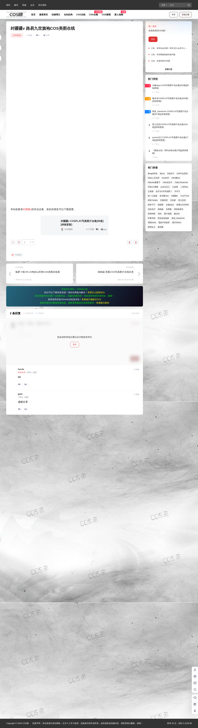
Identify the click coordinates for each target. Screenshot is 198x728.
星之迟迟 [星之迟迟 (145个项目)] (182, 200)
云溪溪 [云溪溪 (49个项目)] (150, 191)
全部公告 (168, 69)
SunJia (21, 669)
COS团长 (69, 528)
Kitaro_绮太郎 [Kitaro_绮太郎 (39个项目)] (153, 178)
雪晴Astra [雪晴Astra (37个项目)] (152, 222)
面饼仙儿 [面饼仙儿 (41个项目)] (151, 227)
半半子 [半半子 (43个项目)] (177, 191)
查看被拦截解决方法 (91, 599)
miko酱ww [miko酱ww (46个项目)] (175, 178)
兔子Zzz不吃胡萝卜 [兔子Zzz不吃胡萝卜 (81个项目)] (164, 191)
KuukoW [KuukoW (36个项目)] (165, 178)
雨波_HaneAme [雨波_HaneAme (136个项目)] (178, 218)
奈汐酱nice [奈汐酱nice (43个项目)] (164, 196)
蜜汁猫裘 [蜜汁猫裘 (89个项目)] (168, 214)
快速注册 (185, 14)
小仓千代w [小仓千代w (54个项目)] (184, 196)
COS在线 (17, 35)
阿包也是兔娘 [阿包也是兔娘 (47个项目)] (163, 218)
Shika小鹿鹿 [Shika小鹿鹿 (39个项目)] (153, 187)
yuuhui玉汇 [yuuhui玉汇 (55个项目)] (165, 187)
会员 (32, 5)
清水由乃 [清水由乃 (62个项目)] (151, 209)
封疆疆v (27, 508)
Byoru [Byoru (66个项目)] (162, 173)
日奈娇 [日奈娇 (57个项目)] (173, 200)
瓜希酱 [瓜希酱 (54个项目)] (169, 209)
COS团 (25, 723)
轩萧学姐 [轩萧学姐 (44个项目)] (151, 218)
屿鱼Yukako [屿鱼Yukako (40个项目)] (153, 200)
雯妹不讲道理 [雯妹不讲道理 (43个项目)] (164, 222)
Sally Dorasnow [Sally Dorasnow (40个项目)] (181, 182)
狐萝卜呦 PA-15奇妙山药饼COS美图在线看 (37, 571)
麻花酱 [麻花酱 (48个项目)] (160, 227)
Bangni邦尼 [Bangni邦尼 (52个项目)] (152, 173)
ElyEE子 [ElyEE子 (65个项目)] (170, 173)
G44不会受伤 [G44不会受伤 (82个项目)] (182, 173)
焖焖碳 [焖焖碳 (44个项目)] (160, 209)
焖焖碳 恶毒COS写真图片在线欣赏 (116, 571)
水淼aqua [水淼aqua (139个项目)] (170, 205)
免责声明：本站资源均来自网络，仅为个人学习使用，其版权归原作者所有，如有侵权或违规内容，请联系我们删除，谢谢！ (87, 723)
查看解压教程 (102, 602)
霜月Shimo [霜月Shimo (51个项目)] (176, 222)
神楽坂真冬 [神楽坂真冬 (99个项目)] (178, 209)
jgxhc (20, 693)
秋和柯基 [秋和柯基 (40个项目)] (151, 214)
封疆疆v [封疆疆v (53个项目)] (174, 196)
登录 (173, 14)
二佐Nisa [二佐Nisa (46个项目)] (184, 187)
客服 (24, 5)
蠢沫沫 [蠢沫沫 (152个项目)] (177, 214)
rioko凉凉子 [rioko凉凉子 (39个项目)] (167, 182)
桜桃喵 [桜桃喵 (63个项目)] (160, 205)
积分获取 (42, 5)
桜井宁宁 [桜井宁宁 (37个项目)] (151, 205)
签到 (8, 5)
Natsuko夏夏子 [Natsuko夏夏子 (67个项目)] (154, 182)
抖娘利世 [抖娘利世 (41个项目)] (164, 200)
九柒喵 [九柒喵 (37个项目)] (175, 187)
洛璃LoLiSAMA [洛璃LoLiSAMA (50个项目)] (182, 205)
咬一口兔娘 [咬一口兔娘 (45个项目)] (152, 196)
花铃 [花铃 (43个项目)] (159, 214)
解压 (16, 5)
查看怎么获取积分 (96, 592)
